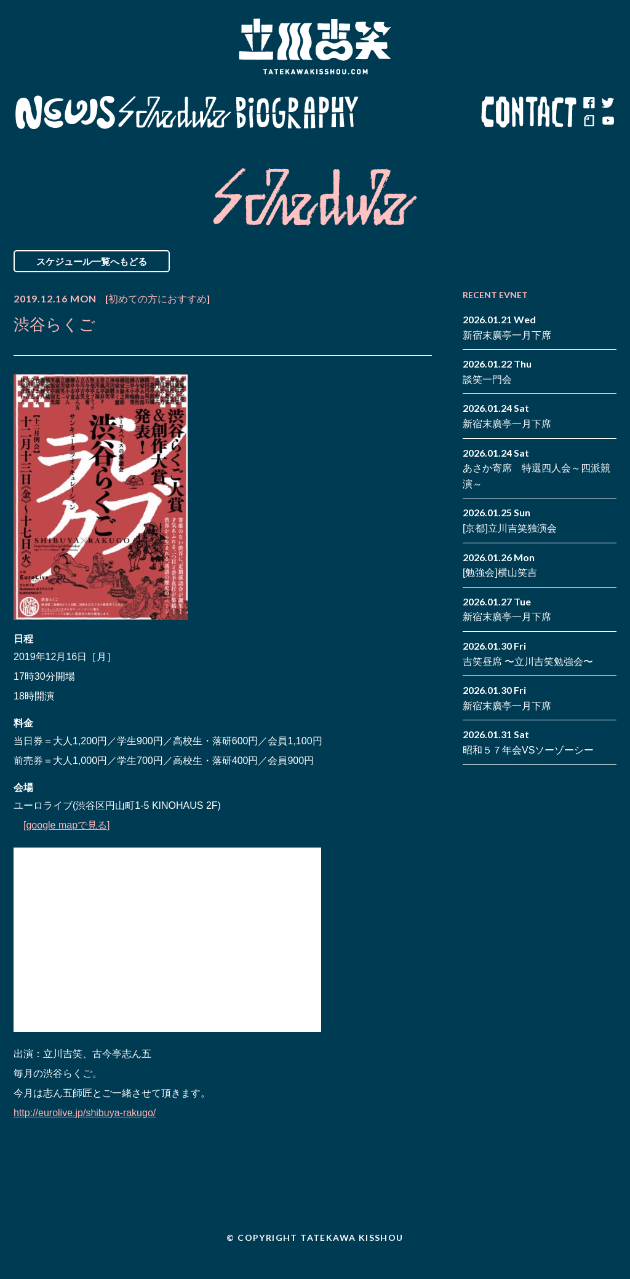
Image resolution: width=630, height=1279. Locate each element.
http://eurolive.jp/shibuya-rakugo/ (85, 1113)
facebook (589, 103)
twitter (607, 103)
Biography (297, 112)
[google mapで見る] (66, 825)
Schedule (175, 112)
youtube (607, 121)
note (589, 121)
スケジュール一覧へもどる (91, 261)
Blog (420, 112)
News (65, 112)
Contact (529, 112)
